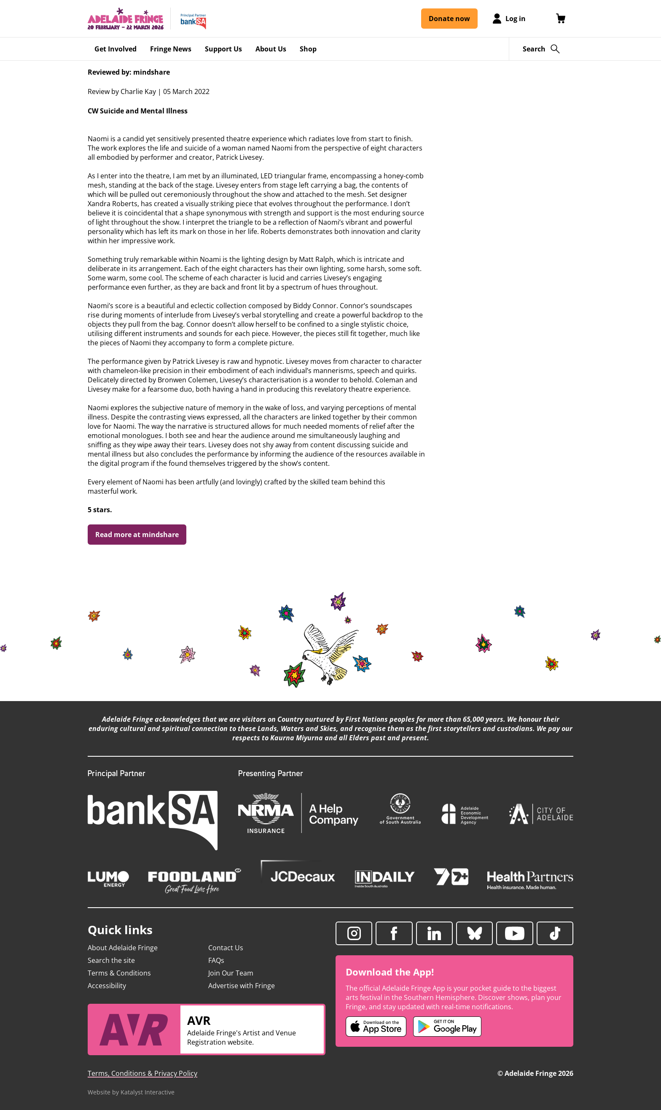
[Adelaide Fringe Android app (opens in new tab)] (447, 1026)
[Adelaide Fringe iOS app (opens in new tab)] (376, 1026)
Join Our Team (230, 973)
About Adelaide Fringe (123, 947)
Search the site (111, 960)
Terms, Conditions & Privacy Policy (142, 1073)
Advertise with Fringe (241, 985)
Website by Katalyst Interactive (131, 1092)
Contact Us (225, 947)
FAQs (216, 960)
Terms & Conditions (119, 973)
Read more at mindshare (137, 534)
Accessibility (107, 985)
